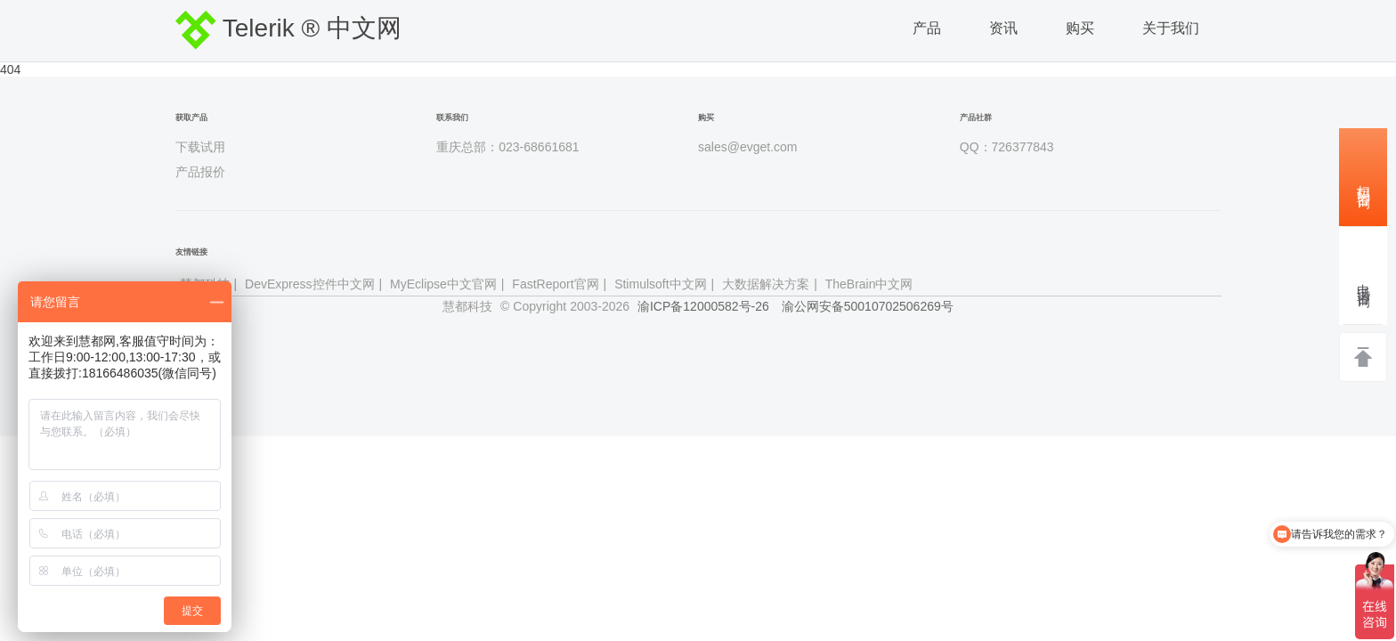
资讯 (1003, 28)
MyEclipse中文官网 (443, 284)
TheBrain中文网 (869, 284)
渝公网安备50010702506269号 (868, 306)
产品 (927, 28)
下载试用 (200, 147)
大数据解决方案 (765, 284)
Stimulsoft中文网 (660, 284)
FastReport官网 (555, 284)
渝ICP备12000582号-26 (703, 306)
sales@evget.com (747, 147)
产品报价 (200, 172)
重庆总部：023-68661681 (507, 147)
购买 (1080, 28)
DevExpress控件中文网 (309, 284)
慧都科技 (467, 306)
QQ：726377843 (1007, 147)
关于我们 (1170, 28)
